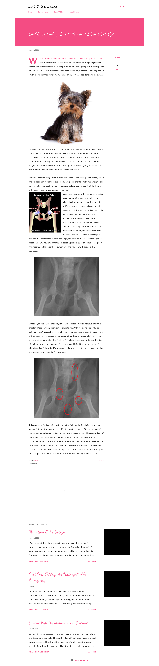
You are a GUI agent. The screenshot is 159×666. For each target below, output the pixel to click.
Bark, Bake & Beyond (42, 6)
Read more (92, 561)
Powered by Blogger (79, 660)
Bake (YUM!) (58, 12)
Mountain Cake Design (47, 532)
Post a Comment (42, 561)
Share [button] (117, 58)
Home (30, 12)
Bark (116, 69)
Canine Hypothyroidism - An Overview (60, 622)
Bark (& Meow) (43, 12)
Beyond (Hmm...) (74, 12)
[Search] (121, 6)
